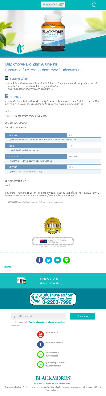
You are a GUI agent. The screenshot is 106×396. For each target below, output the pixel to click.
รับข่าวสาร (82, 316)
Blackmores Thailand (54, 342)
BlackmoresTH (51, 332)
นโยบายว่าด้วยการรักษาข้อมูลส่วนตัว (46, 387)
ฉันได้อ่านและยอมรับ (20, 322)
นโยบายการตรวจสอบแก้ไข (73, 387)
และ (46, 322)
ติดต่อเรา (56, 390)
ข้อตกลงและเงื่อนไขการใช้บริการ (18, 387)
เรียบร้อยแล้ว (15, 325)
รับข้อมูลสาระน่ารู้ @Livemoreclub (52, 354)
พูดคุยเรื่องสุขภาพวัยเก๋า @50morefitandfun (55, 364)
